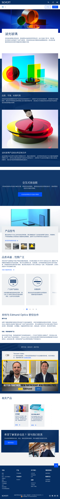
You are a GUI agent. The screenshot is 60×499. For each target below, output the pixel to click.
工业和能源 (4, 483)
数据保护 (29, 495)
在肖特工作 (33, 483)
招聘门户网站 (34, 486)
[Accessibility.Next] (36, 309)
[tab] (27, 309)
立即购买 (48, 7)
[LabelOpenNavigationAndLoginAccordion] (53, 2)
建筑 (3, 473)
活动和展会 (47, 479)
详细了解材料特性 (8, 270)
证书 (32, 476)
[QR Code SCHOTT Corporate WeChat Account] (52, 495)
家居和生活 (4, 481)
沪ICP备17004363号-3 (37, 495)
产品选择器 (18, 473)
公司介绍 (33, 473)
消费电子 (4, 478)
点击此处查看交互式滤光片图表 (30, 194)
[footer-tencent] (57, 495)
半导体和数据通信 (5, 488)
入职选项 (33, 484)
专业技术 (18, 479)
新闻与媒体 (47, 481)
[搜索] (48, 2)
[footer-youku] (55, 495)
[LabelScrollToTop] (56, 465)
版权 (25, 495)
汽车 (3, 475)
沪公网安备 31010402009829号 (30, 496)
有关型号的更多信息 (11, 240)
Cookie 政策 (27, 357)
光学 (3, 485)
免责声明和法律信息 (18, 495)
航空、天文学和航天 (6, 476)
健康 (3, 480)
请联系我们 (11, 442)
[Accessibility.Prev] (24, 309)
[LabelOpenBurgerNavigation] (57, 2)
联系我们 (55, 7)
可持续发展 (33, 475)
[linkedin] (50, 495)
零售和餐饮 (4, 486)
